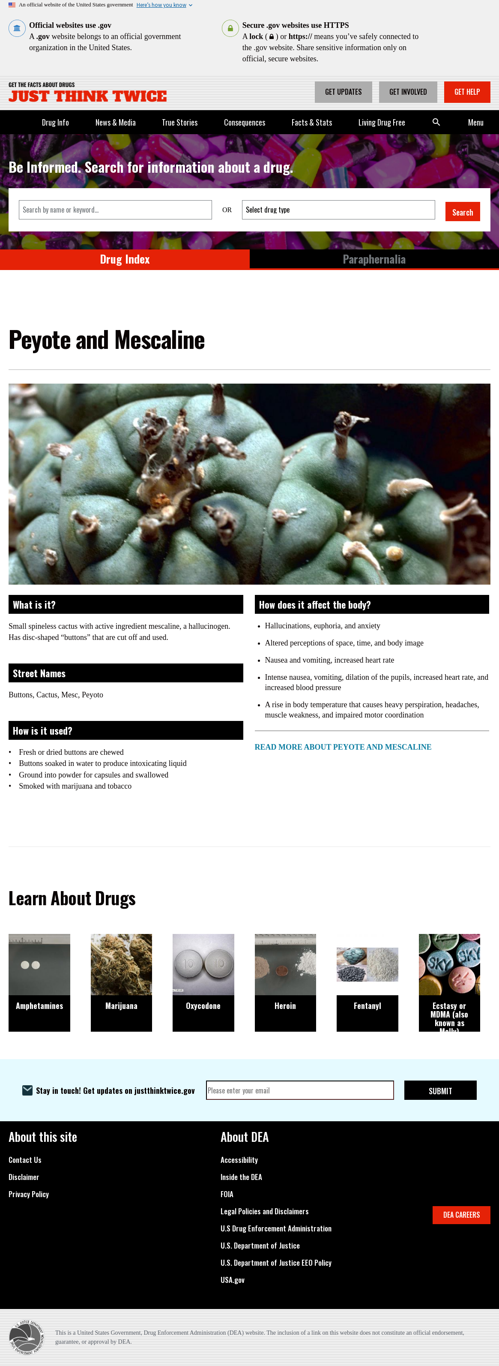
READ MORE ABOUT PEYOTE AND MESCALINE (343, 747)
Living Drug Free (382, 122)
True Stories (179, 122)
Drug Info (55, 122)
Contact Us (25, 1160)
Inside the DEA (241, 1177)
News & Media (116, 122)
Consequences (244, 122)
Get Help (467, 92)
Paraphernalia (374, 258)
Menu (476, 122)
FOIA (227, 1194)
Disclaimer (24, 1177)
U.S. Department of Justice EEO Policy (276, 1263)
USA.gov (233, 1280)
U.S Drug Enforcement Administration (276, 1228)
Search (436, 122)
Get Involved (408, 92)
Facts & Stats (312, 122)
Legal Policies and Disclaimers (265, 1211)
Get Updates (343, 92)
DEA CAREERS (461, 1215)
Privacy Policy (29, 1194)
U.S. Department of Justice (260, 1245)
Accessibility (239, 1160)
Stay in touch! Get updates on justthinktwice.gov (115, 1090)
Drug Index (124, 258)
